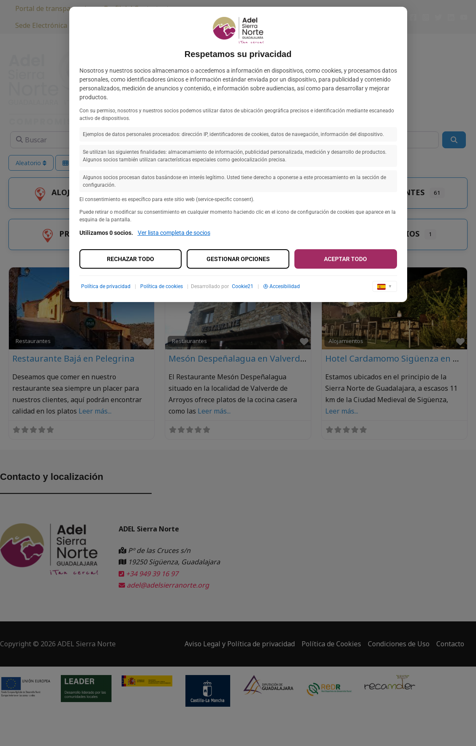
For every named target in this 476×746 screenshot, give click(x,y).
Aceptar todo (345, 259)
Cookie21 (242, 286)
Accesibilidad (281, 286)
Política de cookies (161, 286)
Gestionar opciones (238, 259)
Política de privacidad (106, 286)
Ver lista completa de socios (174, 232)
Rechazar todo (130, 259)
